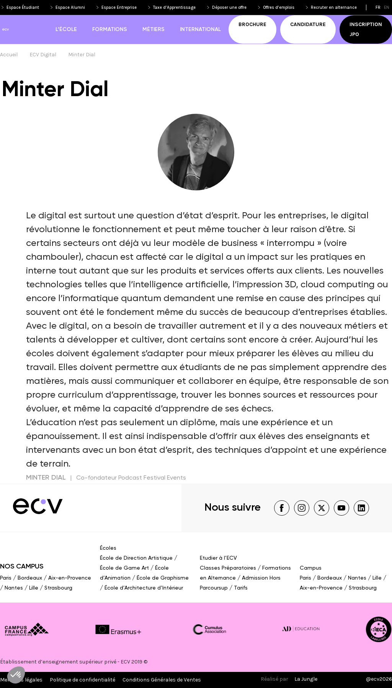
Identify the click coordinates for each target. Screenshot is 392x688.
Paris (5, 578)
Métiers (153, 29)
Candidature (308, 24)
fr (378, 7)
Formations (109, 29)
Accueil (9, 54)
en (386, 7)
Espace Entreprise (119, 7)
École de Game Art (124, 568)
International (200, 29)
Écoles (108, 548)
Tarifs (241, 588)
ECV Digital (42, 54)
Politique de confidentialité (82, 680)
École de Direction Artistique (136, 558)
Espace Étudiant (23, 7)
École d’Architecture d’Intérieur (144, 588)
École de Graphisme (163, 578)
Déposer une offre (229, 7)
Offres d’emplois (278, 7)
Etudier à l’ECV (218, 558)
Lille (33, 588)
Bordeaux (30, 578)
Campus (311, 568)
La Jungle (305, 679)
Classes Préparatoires (228, 568)
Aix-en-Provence (69, 578)
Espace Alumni (70, 7)
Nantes (14, 588)
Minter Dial (81, 54)
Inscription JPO (366, 29)
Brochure (252, 24)
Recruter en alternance (334, 7)
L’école (66, 29)
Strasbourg (58, 588)
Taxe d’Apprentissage (174, 7)
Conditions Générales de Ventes (161, 680)
